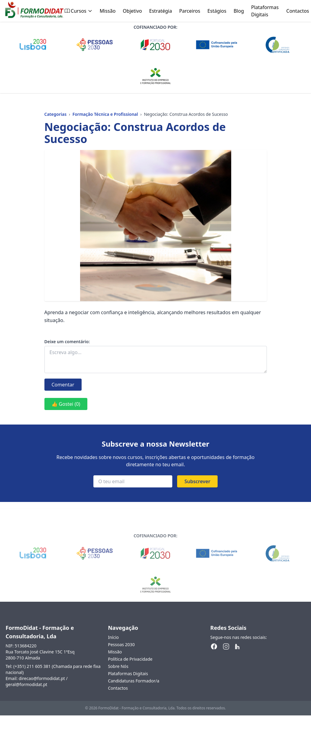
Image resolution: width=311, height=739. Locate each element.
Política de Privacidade (130, 665)
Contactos (297, 11)
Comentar (63, 384)
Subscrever (197, 481)
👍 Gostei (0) (66, 404)
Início (113, 643)
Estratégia (160, 11)
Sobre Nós (118, 672)
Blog (239, 11)
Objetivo (132, 11)
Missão (108, 11)
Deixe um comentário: (67, 341)
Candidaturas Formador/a (133, 687)
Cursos (78, 11)
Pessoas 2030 (121, 650)
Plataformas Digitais (265, 11)
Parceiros (189, 11)
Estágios (216, 11)
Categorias (55, 114)
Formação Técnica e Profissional (105, 114)
